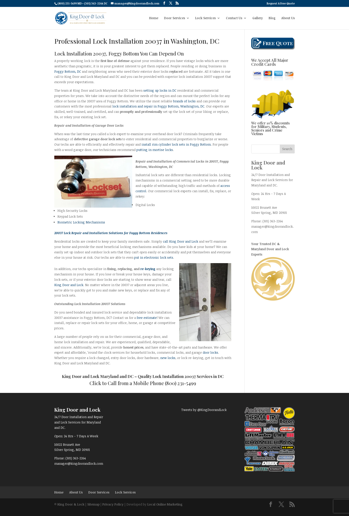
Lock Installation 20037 (174, 376)
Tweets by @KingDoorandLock (204, 410)
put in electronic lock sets (153, 257)
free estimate (147, 318)
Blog (272, 18)
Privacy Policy (113, 504)
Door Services (174, 18)
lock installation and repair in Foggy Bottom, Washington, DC (158, 106)
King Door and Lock (68, 285)
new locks (167, 358)
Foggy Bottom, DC (67, 71)
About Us (288, 18)
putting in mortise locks (154, 150)
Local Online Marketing (165, 504)
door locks (210, 352)
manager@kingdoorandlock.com (78, 463)
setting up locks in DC (159, 90)
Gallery (257, 18)
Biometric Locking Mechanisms (81, 222)
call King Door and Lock (180, 241)
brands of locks (184, 101)
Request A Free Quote (281, 3)
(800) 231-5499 (180, 383)
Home (153, 18)
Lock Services (205, 18)
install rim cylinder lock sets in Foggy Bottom (176, 144)
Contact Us (234, 18)
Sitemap (93, 504)
